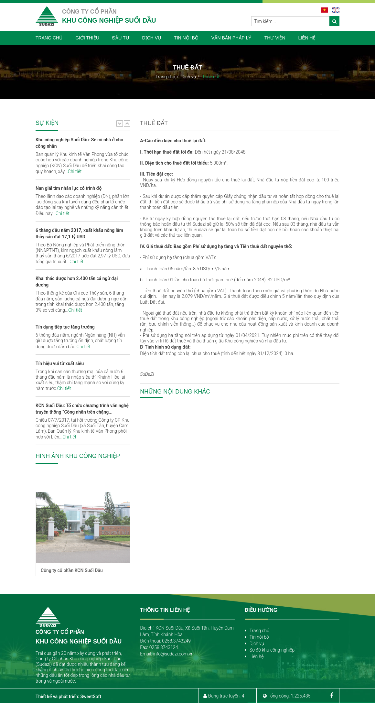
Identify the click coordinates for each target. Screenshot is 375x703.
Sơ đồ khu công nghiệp (272, 650)
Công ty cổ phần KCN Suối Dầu (72, 598)
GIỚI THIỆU (87, 37)
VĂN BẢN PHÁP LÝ (231, 37)
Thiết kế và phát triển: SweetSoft (68, 696)
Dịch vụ (188, 76)
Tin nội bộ (259, 637)
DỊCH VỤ (151, 37)
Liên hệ (257, 656)
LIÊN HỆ (307, 37)
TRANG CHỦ (49, 37)
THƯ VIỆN (274, 37)
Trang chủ (165, 76)
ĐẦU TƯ (120, 37)
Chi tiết (75, 171)
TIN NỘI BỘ (186, 37)
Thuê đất (211, 76)
